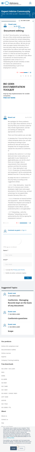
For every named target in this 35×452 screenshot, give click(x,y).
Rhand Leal (11, 117)
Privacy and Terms (19, 270)
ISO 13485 (4, 386)
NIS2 (2, 372)
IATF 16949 (4, 397)
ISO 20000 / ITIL (6, 407)
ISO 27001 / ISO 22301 (8, 369)
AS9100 (3, 400)
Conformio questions (17, 318)
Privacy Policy (10, 437)
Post (28, 278)
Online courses (6, 353)
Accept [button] (13, 448)
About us (4, 416)
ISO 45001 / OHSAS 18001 (9, 393)
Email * (5, 260)
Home (3, 14)
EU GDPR (4, 379)
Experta (3, 357)
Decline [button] (21, 448)
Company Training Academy (10, 360)
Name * (5, 250)
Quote (6, 223)
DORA (3, 376)
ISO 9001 (4, 383)
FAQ (2, 423)
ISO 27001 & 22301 (12, 14)
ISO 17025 (4, 404)
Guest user (12, 293)
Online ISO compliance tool (9, 346)
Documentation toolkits (8, 350)
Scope (10, 331)
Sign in (24, 230)
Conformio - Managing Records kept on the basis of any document (20, 303)
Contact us (4, 419)
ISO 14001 (4, 390)
